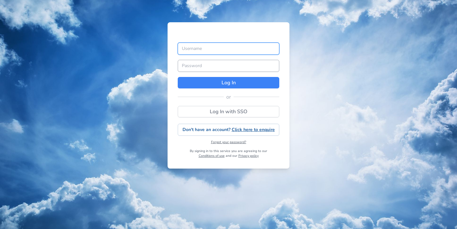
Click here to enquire (253, 130)
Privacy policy (248, 155)
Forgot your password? (228, 142)
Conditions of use (212, 155)
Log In (229, 82)
